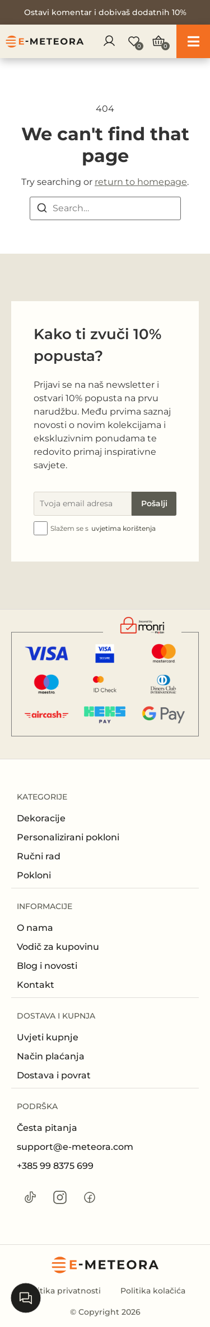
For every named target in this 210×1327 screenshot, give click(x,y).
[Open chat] (25, 1298)
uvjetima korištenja (123, 528)
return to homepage (141, 182)
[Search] (42, 210)
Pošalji (154, 503)
